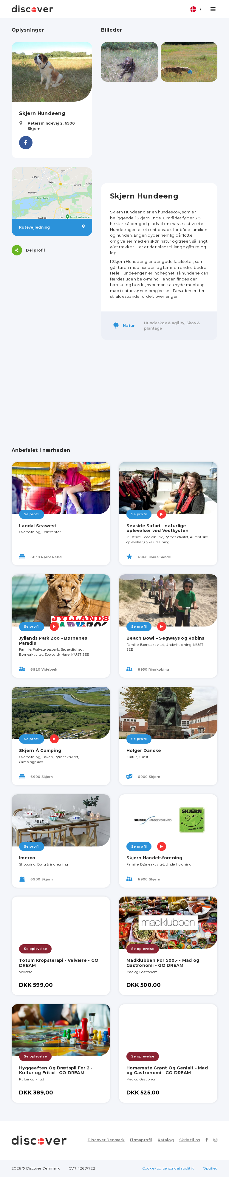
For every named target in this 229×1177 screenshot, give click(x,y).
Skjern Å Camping (40, 750)
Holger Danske (143, 750)
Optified (210, 1168)
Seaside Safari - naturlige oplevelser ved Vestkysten (157, 528)
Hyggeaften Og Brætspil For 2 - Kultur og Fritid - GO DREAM (56, 1070)
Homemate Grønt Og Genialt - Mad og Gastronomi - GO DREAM (167, 1070)
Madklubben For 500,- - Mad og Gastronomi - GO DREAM (162, 963)
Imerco (27, 857)
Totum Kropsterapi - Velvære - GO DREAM (58, 963)
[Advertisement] (159, 132)
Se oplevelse (35, 949)
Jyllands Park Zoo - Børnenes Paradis (53, 640)
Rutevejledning (52, 227)
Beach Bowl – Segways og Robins (165, 638)
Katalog (166, 1140)
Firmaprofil (141, 1140)
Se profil (31, 514)
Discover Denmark (106, 1140)
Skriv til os (189, 1140)
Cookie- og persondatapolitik (168, 1168)
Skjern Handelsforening (154, 857)
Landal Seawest (38, 525)
